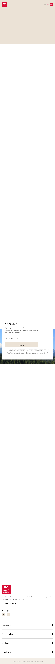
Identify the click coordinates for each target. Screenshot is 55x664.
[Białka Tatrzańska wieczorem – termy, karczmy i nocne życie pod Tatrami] (27, 399)
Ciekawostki (27, 500)
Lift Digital (40, 661)
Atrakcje (26, 436)
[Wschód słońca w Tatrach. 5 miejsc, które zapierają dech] (27, 462)
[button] (51, 4)
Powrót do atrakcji (11, 11)
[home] (4, 4)
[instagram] (7, 309)
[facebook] (3, 309)
